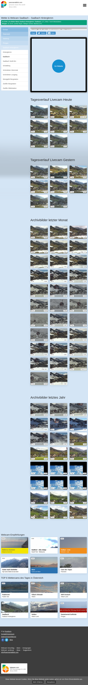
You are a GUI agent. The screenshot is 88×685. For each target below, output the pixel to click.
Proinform (8, 631)
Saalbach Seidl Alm (9, 61)
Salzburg (6, 38)
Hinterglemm (7, 52)
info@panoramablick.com (9, 652)
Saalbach (6, 57)
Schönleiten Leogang (10, 75)
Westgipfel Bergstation (10, 79)
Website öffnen (59, 66)
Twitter (6, 640)
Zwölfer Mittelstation (9, 88)
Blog (11, 640)
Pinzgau (5, 43)
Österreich (6, 34)
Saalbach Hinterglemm (10, 48)
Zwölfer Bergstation (9, 84)
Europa (5, 29)
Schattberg (6, 66)
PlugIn (33, 33)
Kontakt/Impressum (7, 634)
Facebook (2, 640)
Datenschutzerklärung (8, 637)
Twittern (43, 33)
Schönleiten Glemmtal (10, 70)
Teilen (53, 33)
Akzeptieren (51, 682)
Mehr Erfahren (38, 682)
